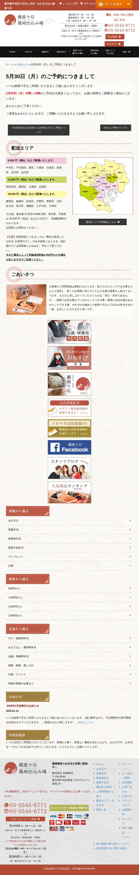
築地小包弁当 (16, 547)
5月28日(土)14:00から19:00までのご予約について (39, 130)
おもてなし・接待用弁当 (22, 647)
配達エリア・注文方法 (110, 51)
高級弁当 (45, 51)
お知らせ (22, 64)
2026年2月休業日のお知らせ (23, 705)
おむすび (29, 51)
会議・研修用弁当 (18, 656)
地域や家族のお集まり (21, 683)
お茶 (10, 565)
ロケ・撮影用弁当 (18, 638)
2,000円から (15, 615)
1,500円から (15, 606)
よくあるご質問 (70, 3)
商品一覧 (126, 51)
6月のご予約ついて (114, 127)
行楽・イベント (17, 674)
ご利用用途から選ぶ (94, 51)
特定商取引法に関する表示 (111, 848)
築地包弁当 (61, 51)
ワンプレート (16, 556)
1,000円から (15, 597)
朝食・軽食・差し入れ (21, 665)
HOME (12, 51)
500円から (14, 588)
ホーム (10, 64)
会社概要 (127, 782)
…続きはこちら (85, 722)
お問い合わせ (90, 3)
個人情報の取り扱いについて (112, 843)
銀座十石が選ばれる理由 (78, 51)
